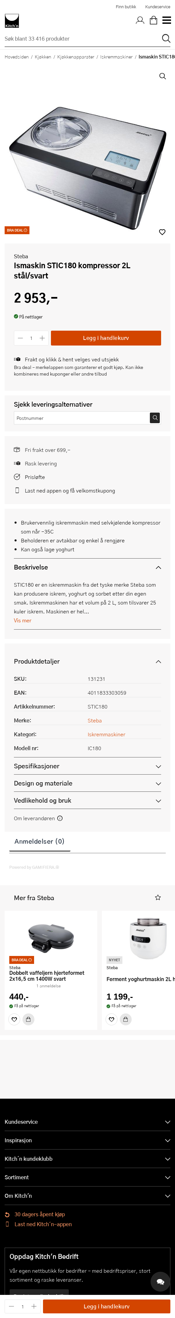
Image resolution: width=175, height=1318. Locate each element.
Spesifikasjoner (36, 766)
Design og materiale (43, 783)
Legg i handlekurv (106, 338)
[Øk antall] (42, 338)
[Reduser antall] (20, 338)
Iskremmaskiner (116, 56)
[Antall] (31, 338)
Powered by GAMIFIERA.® (34, 867)
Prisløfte (35, 477)
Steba (21, 256)
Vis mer (22, 620)
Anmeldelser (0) (40, 841)
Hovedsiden (17, 56)
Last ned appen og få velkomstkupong (70, 490)
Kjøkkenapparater (75, 56)
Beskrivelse (31, 567)
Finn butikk (126, 7)
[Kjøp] (28, 1019)
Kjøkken (43, 56)
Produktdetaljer (37, 661)
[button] (158, 898)
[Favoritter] (14, 1019)
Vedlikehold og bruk (42, 800)
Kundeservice (157, 7)
